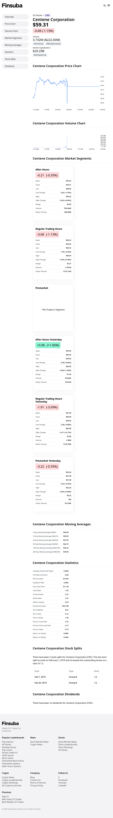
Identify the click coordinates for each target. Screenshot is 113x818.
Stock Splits (10, 59)
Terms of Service (38, 782)
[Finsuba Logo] (12, 5)
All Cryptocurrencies (11, 785)
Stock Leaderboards (67, 744)
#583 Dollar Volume (53, 44)
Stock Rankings (65, 747)
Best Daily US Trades (12, 799)
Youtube (62, 782)
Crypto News (36, 744)
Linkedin (62, 785)
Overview (9, 16)
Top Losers (7, 750)
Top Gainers (7, 742)
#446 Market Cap (40, 55)
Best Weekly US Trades (13, 802)
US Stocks (37, 15)
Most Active (7, 758)
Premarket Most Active (13, 761)
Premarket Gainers (11, 763)
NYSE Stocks (8, 755)
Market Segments (13, 38)
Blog (32, 777)
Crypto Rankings (10, 782)
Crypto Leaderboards (12, 780)
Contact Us (35, 780)
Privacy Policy (36, 785)
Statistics (9, 52)
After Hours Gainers (11, 766)
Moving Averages (13, 45)
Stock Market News (39, 742)
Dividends (9, 66)
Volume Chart (11, 31)
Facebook (63, 780)
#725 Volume (38, 44)
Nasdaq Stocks (9, 747)
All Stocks (6, 744)
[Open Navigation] (108, 5)
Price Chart (10, 23)
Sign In (5, 796)
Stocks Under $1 (10, 752)
